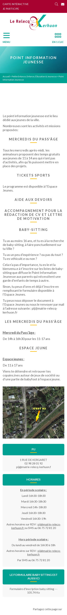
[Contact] (62, 4)
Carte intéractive (16, 4)
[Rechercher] (56, 4)
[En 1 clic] (56, 39)
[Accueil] (33, 22)
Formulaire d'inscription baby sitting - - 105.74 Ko (33, 590)
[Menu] (8, 39)
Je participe (11, 8)
